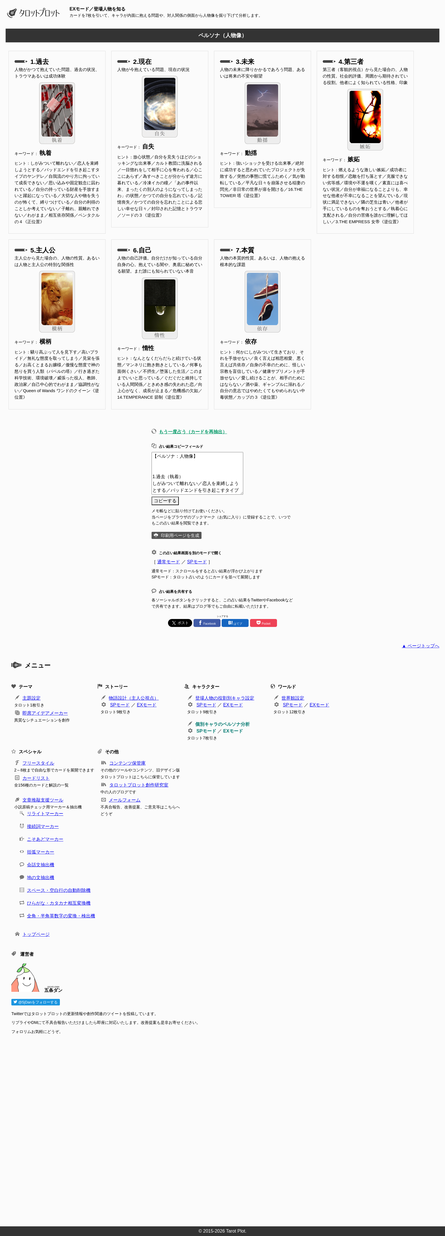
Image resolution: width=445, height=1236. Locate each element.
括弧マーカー (40, 852)
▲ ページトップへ (420, 645)
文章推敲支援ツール (42, 800)
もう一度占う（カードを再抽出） (193, 431)
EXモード (146, 704)
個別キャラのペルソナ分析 (222, 724)
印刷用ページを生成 (180, 535)
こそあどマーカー (45, 839)
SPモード (197, 561)
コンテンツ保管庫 (127, 763)
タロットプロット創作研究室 (138, 785)
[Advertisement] (181, 1128)
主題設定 (31, 698)
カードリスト (36, 778)
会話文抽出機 (40, 864)
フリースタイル (38, 763)
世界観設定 (293, 698)
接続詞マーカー (43, 826)
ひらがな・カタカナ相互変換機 (59, 903)
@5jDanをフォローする (36, 1002)
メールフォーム (124, 800)
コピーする (165, 500)
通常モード (168, 561)
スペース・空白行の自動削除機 (59, 890)
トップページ (36, 934)
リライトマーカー (45, 813)
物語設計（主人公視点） (134, 698)
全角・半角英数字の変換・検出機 (61, 915)
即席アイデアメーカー (45, 713)
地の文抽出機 (40, 877)
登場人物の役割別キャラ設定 (224, 698)
